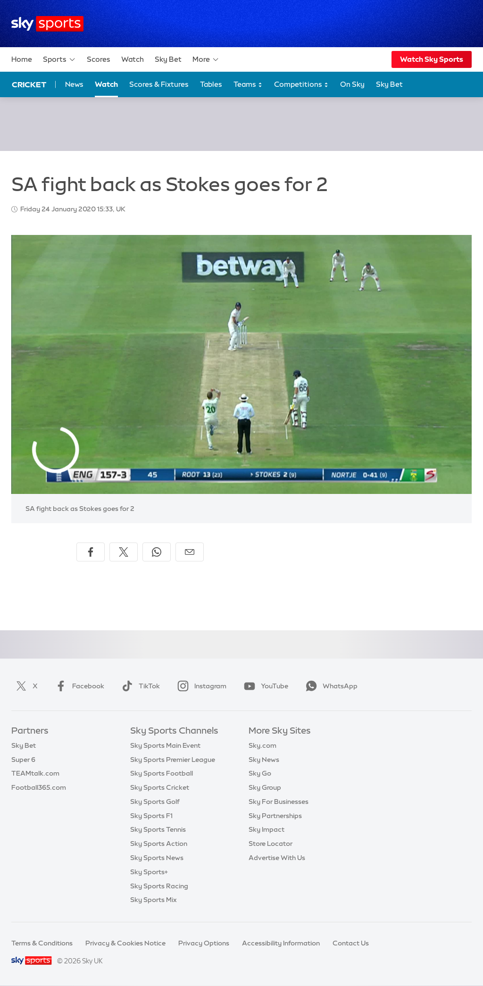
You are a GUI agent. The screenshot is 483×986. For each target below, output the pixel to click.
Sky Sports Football (161, 773)
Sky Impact (266, 829)
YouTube (264, 686)
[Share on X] (123, 552)
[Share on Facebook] (90, 552)
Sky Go (260, 773)
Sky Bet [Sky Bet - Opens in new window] (389, 84)
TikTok (139, 686)
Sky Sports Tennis (158, 829)
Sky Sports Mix (153, 899)
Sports (59, 59)
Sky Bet (168, 59)
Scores (98, 59)
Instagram (200, 686)
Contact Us (351, 943)
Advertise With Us (277, 857)
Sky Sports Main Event (165, 745)
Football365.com (38, 787)
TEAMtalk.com (35, 773)
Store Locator (270, 843)
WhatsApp (330, 686)
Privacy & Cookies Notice (125, 943)
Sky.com (262, 745)
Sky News (264, 759)
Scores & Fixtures (159, 84)
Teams (248, 85)
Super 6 (23, 759)
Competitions (301, 85)
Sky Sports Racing (159, 886)
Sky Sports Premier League (172, 759)
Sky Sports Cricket (159, 787)
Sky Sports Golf (155, 801)
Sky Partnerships (275, 815)
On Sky (352, 84)
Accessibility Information (281, 943)
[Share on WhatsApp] (156, 552)
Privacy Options (203, 943)
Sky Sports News (156, 857)
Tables (211, 84)
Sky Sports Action (158, 843)
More (205, 59)
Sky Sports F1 (151, 815)
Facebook (77, 686)
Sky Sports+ (149, 872)
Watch (132, 59)
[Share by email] (189, 552)
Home (21, 59)
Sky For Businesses (278, 801)
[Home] (47, 24)
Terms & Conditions (42, 943)
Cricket (29, 84)
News (74, 84)
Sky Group (265, 787)
